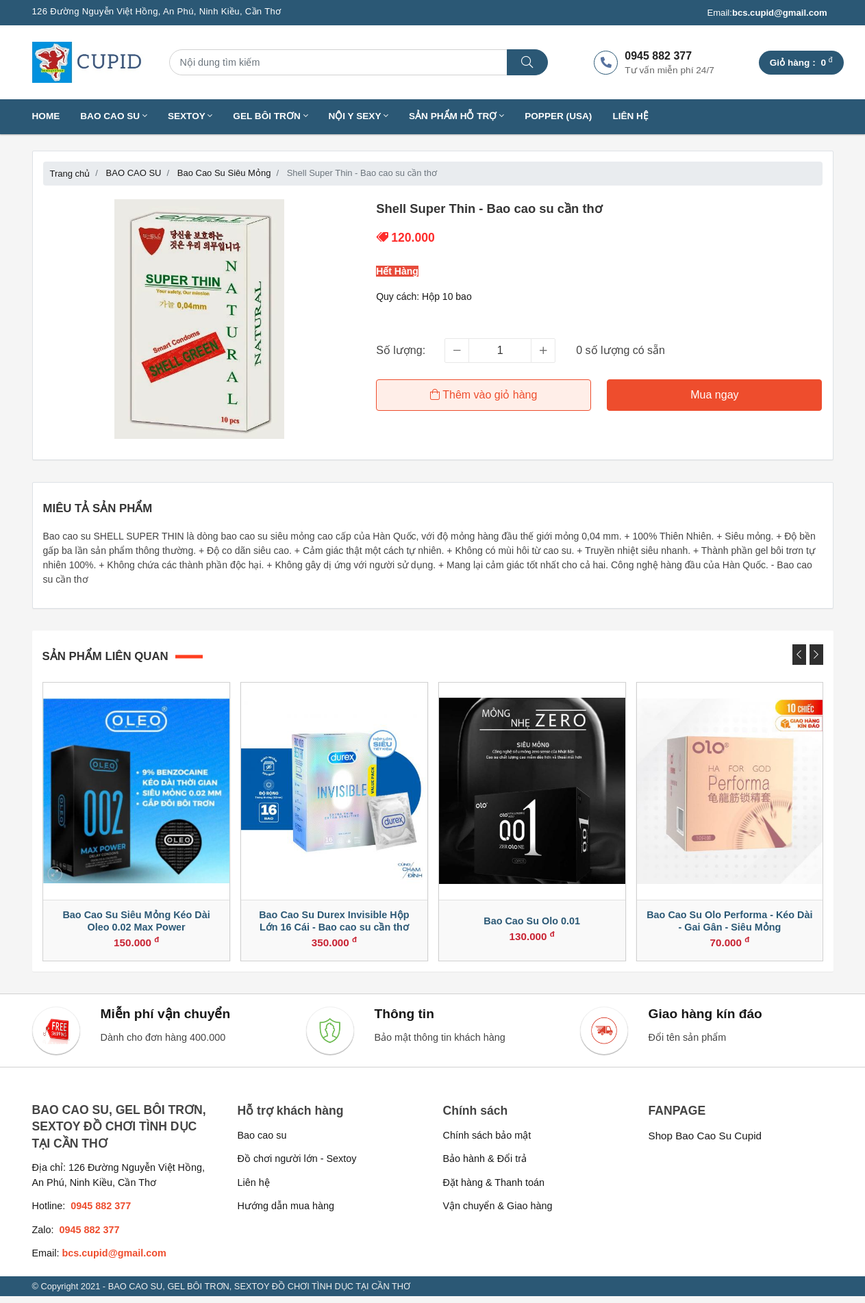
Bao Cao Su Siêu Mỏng (224, 173)
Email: (767, 13)
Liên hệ (630, 116)
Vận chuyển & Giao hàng (498, 1212)
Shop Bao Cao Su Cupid (705, 1142)
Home (46, 116)
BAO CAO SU (113, 116)
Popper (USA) (558, 116)
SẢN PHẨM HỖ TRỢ (456, 116)
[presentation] (799, 654)
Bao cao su (262, 1141)
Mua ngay (715, 395)
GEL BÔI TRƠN (270, 116)
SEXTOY (190, 116)
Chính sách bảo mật (487, 1141)
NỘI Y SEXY (359, 116)
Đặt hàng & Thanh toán (494, 1188)
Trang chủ (70, 173)
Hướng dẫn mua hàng (286, 1212)
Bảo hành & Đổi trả (485, 1165)
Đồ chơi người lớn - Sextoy (297, 1165)
